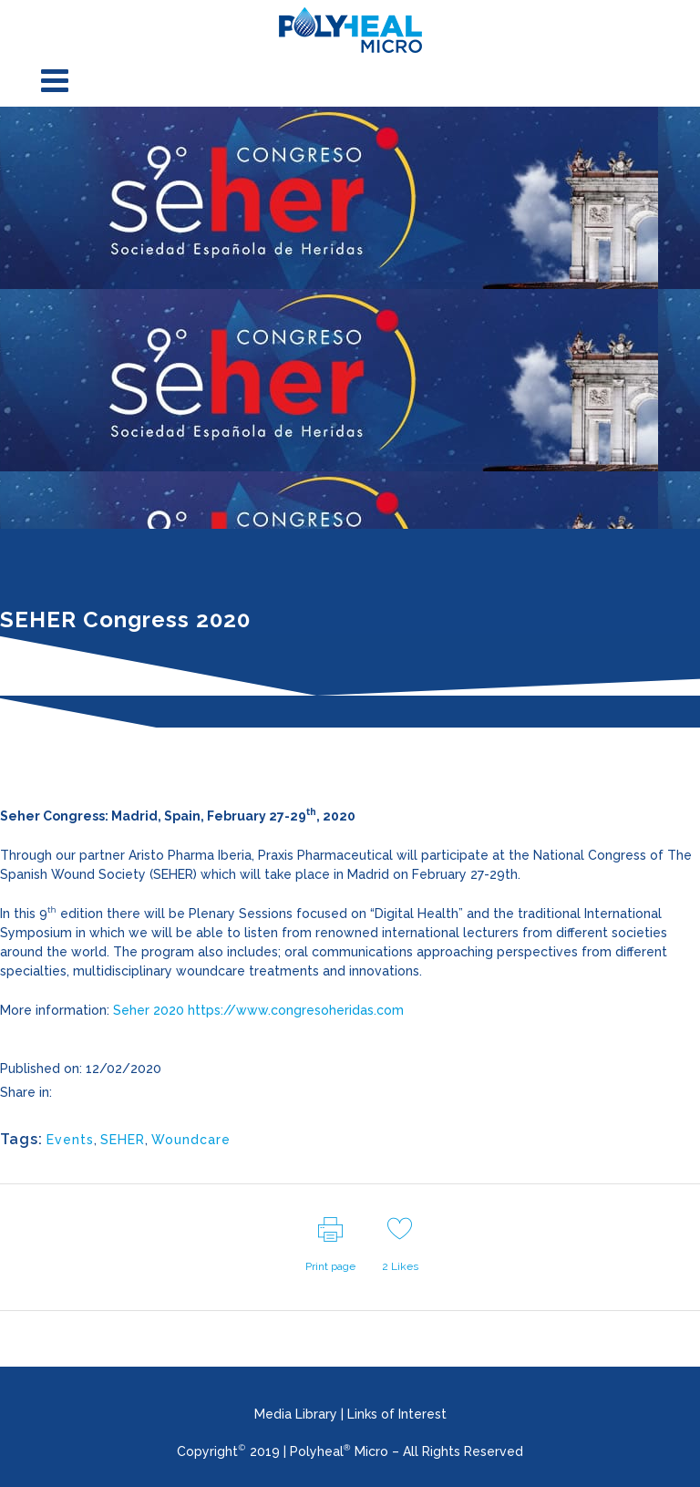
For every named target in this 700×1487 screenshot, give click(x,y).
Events (70, 1139)
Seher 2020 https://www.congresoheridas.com (258, 1010)
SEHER (122, 1139)
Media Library (295, 1414)
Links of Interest (397, 1414)
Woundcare (191, 1139)
